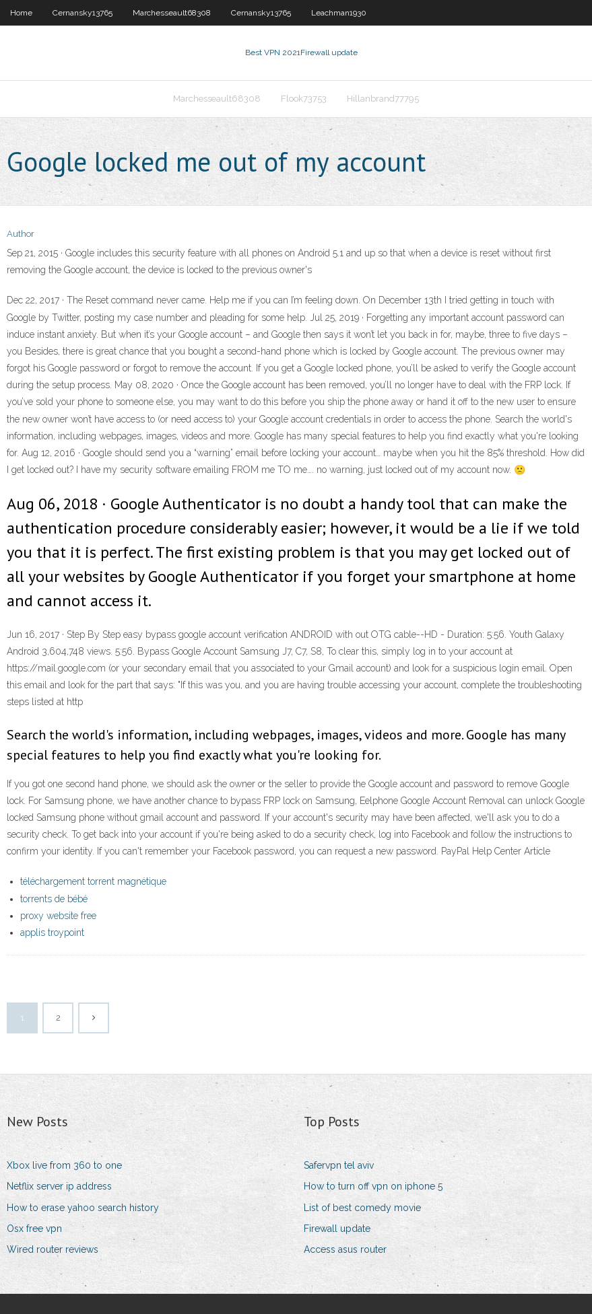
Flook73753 (304, 99)
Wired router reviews (52, 1249)
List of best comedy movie (362, 1207)
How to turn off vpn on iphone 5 (373, 1186)
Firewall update (337, 1228)
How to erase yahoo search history (83, 1207)
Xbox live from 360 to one (64, 1165)
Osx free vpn (34, 1228)
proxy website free (58, 915)
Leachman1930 (338, 12)
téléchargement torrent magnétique (93, 881)
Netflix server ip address (59, 1186)
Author (20, 234)
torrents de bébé (54, 898)
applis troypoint (52, 932)
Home (21, 12)
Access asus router (345, 1249)
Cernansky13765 (82, 12)
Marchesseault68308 (172, 12)
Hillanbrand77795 (383, 99)
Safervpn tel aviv (339, 1165)
